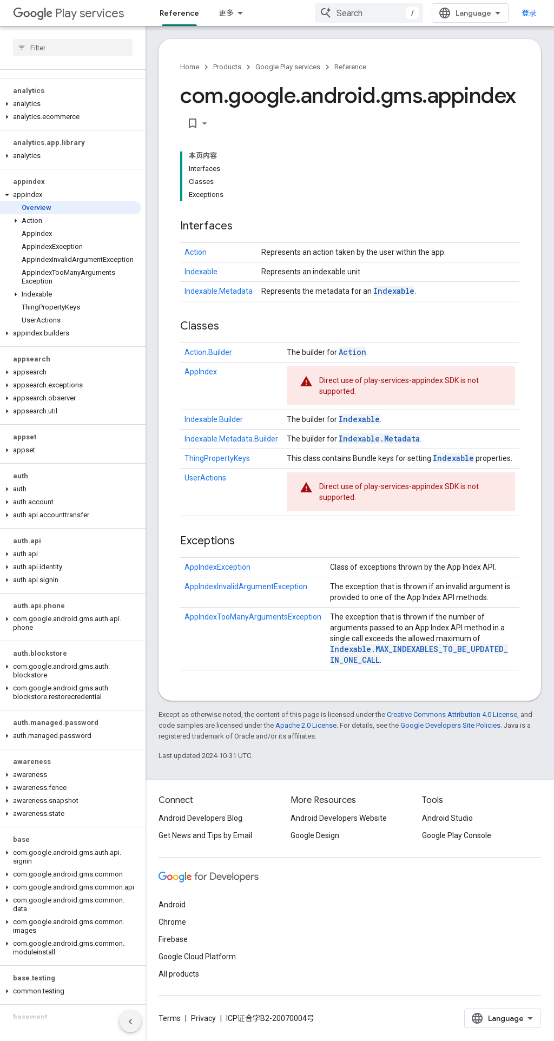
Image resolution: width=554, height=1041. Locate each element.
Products (227, 67)
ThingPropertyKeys (217, 458)
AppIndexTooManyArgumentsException (252, 616)
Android (172, 904)
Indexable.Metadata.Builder (231, 438)
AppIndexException (217, 567)
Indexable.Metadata (218, 291)
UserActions (205, 477)
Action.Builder (208, 352)
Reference (350, 67)
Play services (68, 13)
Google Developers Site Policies (450, 725)
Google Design (315, 835)
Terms (170, 1018)
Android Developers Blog (200, 818)
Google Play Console (456, 835)
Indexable (200, 271)
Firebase (173, 939)
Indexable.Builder (213, 419)
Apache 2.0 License (306, 725)
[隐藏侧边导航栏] (130, 1021)
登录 (529, 13)
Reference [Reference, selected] (179, 13)
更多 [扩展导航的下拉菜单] (226, 13)
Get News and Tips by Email (205, 835)
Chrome (172, 922)
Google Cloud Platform (197, 956)
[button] (70, 103)
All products (179, 974)
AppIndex (200, 371)
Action (195, 252)
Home (189, 67)
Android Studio (447, 818)
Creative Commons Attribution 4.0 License (452, 714)
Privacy (203, 1018)
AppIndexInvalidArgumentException (245, 586)
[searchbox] (73, 47)
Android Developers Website (339, 818)
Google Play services (287, 67)
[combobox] (369, 13)
